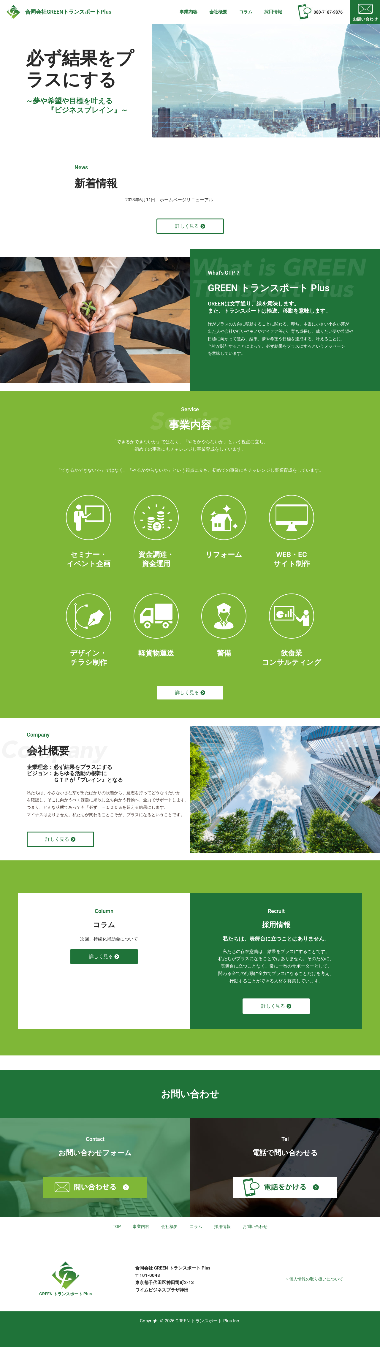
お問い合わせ (257, 1226)
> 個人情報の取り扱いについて (314, 1279)
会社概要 (226, 12)
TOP (114, 1226)
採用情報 (275, 12)
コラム (250, 12)
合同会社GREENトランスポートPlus (68, 12)
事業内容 (199, 12)
